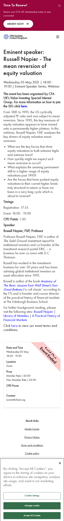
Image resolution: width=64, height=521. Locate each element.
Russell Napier (43, 312)
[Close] (60, 464)
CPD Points (12, 385)
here (24, 106)
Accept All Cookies (32, 516)
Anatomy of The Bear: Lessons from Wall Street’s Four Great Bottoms (30, 285)
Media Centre (32, 429)
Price (9, 371)
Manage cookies (32, 506)
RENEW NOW (18, 24)
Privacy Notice (32, 437)
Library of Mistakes (16, 316)
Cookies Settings (32, 496)
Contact (10, 395)
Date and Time (14, 347)
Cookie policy (32, 453)
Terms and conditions (32, 445)
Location (11, 361)
